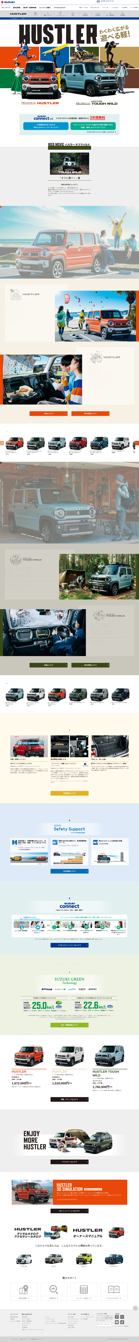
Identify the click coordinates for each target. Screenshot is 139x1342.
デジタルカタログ (59, 7)
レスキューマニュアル (73, 1321)
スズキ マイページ (107, 1)
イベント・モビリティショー (87, 1316)
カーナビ (47, 1316)
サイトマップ (14, 1339)
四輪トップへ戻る (83, 7)
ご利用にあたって (23, 1339)
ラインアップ (5, 7)
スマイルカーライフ (50, 1319)
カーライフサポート (73, 1323)
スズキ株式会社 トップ (15, 18)
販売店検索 (16, 7)
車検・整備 (70, 1316)
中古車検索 (24, 1327)
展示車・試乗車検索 (29, 7)
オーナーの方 (105, 7)
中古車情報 (124, 7)
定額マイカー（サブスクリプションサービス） (33, 1329)
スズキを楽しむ (115, 7)
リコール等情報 (134, 7)
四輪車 (23, 18)
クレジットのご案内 (50, 1321)
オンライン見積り (45, 7)
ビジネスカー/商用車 (15, 1321)
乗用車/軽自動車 (14, 1316)
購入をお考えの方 (95, 7)
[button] (2, 443)
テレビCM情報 (84, 1319)
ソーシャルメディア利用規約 (122, 1326)
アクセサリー (25, 1325)
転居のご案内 (71, 1327)
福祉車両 (12, 1319)
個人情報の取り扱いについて (37, 1339)
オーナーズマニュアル (73, 1319)
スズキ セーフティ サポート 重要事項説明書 (55, 1323)
